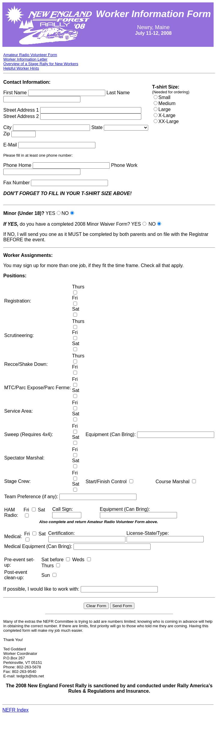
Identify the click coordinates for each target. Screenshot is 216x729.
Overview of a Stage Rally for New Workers (40, 64)
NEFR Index (15, 709)
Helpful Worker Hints (21, 68)
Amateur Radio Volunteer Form (30, 55)
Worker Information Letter (25, 59)
